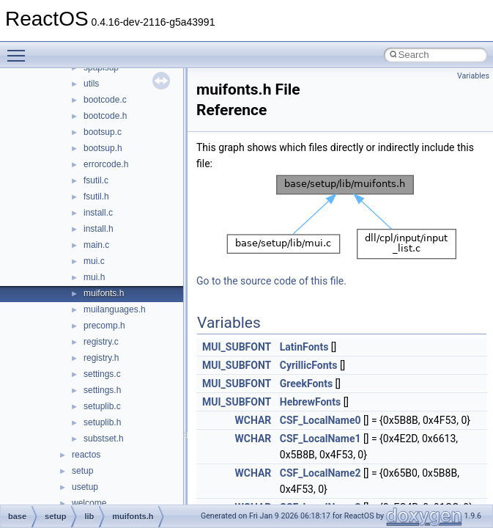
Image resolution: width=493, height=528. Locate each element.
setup (82, 471)
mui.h (94, 277)
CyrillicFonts (309, 365)
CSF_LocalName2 (320, 473)
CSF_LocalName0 (320, 420)
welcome (89, 503)
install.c (98, 213)
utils (91, 83)
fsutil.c (96, 180)
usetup (85, 487)
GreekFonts (306, 383)
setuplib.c (102, 406)
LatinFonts (304, 347)
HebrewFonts (310, 402)
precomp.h (104, 325)
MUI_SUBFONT (236, 347)
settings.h (102, 390)
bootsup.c (103, 132)
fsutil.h (96, 196)
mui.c (94, 261)
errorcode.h (106, 164)
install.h (99, 229)
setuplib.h (102, 422)
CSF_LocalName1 (320, 438)
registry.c (101, 342)
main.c (96, 245)
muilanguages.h (115, 309)
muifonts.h (104, 293)
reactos (86, 455)
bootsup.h (103, 148)
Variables (473, 76)
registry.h (101, 358)
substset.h (104, 438)
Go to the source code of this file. (271, 281)
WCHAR (252, 420)
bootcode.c (105, 100)
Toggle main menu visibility (19, 49)
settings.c (102, 374)
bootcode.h (105, 116)
